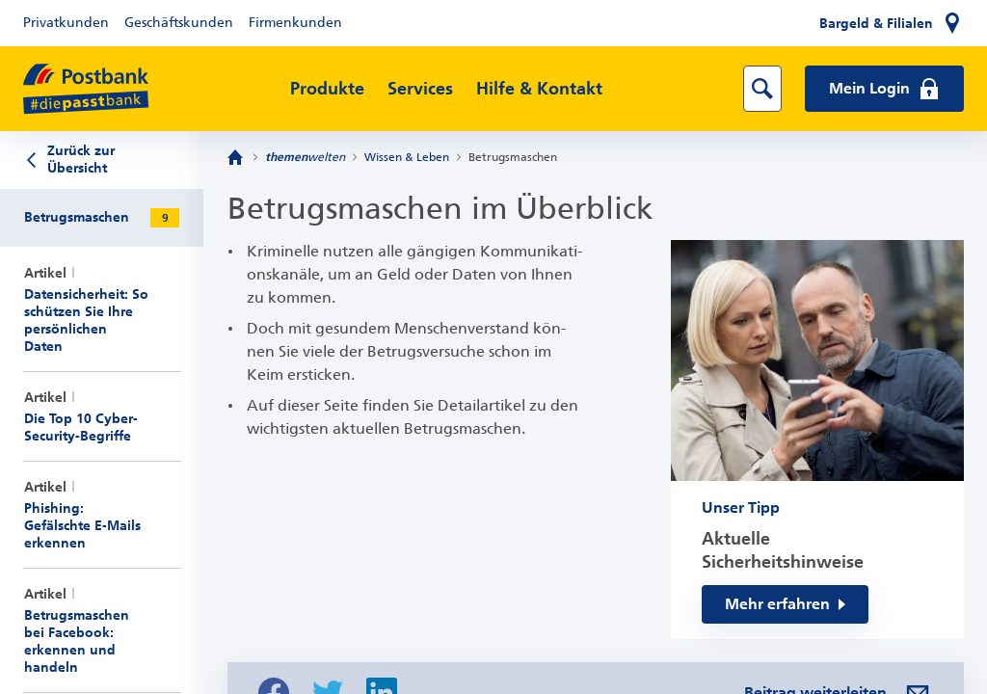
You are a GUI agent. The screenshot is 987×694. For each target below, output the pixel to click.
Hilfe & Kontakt (539, 88)
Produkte (327, 88)
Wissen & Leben (406, 157)
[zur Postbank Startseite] (85, 89)
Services (420, 88)
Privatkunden (66, 22)
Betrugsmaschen (512, 157)
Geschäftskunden (178, 22)
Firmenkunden (295, 22)
